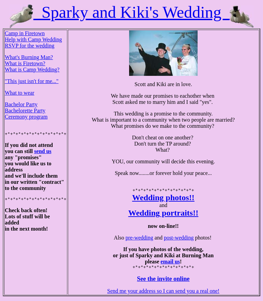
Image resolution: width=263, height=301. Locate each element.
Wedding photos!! (163, 198)
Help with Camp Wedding (33, 39)
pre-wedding (139, 239)
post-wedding (178, 239)
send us (42, 152)
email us (170, 262)
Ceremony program (26, 117)
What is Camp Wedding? (32, 69)
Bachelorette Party (25, 110)
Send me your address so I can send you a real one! (163, 293)
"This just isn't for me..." (32, 81)
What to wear (19, 93)
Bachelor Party (21, 104)
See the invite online (163, 280)
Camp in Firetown (25, 33)
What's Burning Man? (29, 57)
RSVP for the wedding (29, 46)
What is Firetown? (25, 63)
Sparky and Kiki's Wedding (131, 12)
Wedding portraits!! (163, 213)
